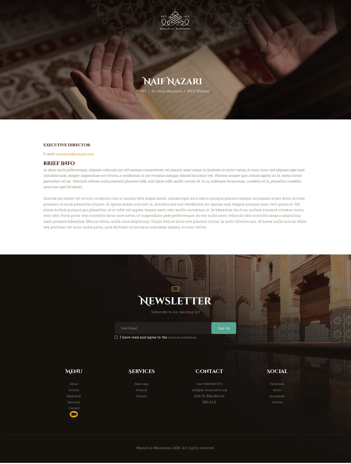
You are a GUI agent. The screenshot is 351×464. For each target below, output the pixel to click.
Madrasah (73, 397)
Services (74, 403)
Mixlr (277, 391)
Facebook (277, 385)
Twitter (277, 403)
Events (74, 391)
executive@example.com (77, 154)
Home (139, 90)
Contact (73, 409)
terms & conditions (184, 338)
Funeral (141, 391)
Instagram (277, 397)
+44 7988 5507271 (209, 385)
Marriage (142, 385)
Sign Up (220, 328)
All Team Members (167, 90)
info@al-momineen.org (209, 391)
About (74, 385)
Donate (142, 397)
